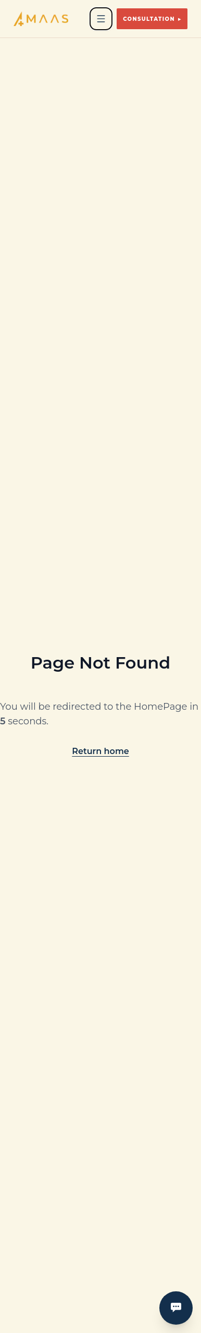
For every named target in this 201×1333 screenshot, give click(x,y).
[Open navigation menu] (101, 18)
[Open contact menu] (176, 1308)
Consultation (152, 19)
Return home (100, 751)
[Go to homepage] (41, 18)
